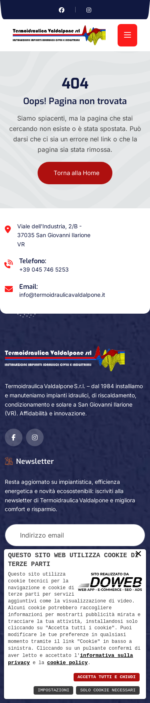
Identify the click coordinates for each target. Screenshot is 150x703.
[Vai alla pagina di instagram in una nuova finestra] (88, 9)
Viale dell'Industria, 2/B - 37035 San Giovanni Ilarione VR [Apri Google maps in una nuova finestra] (53, 235)
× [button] (138, 553)
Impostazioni (53, 690)
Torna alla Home (77, 173)
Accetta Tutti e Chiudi (107, 677)
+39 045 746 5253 (44, 269)
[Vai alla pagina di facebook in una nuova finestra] (61, 9)
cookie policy (67, 662)
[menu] (127, 35)
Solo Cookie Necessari (108, 690)
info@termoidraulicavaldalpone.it (62, 294)
